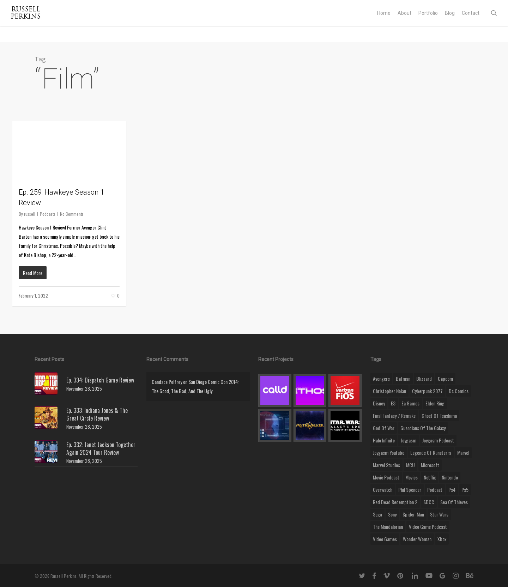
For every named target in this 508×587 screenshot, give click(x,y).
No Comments (72, 214)
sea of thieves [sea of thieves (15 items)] (454, 502)
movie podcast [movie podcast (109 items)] (386, 477)
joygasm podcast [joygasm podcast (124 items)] (438, 440)
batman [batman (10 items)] (403, 378)
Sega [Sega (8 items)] (377, 514)
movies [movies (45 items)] (411, 477)
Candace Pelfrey (167, 381)
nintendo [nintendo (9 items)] (450, 477)
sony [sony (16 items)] (392, 514)
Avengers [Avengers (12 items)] (381, 378)
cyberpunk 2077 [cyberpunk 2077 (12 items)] (427, 391)
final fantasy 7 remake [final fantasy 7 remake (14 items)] (394, 415)
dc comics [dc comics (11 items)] (458, 391)
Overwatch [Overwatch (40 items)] (382, 489)
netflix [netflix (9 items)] (430, 477)
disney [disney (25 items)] (379, 403)
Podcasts (47, 214)
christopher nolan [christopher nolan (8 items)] (389, 391)
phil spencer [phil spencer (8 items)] (409, 489)
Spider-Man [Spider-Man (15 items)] (413, 514)
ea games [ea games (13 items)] (410, 403)
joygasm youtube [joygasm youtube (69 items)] (388, 452)
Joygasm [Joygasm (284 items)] (408, 440)
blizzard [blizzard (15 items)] (424, 378)
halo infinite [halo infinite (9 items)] (384, 440)
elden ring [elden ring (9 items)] (435, 403)
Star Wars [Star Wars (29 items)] (439, 514)
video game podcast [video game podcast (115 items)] (428, 526)
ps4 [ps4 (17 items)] (451, 489)
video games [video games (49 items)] (385, 539)
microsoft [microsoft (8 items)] (430, 465)
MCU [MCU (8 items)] (410, 465)
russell (29, 214)
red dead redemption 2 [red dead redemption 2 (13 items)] (395, 502)
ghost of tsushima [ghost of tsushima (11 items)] (439, 415)
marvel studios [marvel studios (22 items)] (386, 465)
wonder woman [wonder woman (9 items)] (417, 539)
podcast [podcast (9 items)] (434, 489)
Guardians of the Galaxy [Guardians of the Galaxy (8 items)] (423, 428)
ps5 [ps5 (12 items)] (464, 489)
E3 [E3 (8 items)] (393, 403)
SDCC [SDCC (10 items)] (428, 502)
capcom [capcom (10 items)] (445, 378)
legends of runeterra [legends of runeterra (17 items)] (430, 452)
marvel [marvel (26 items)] (463, 452)
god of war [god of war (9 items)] (383, 428)
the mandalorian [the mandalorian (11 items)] (388, 526)
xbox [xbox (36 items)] (441, 539)
